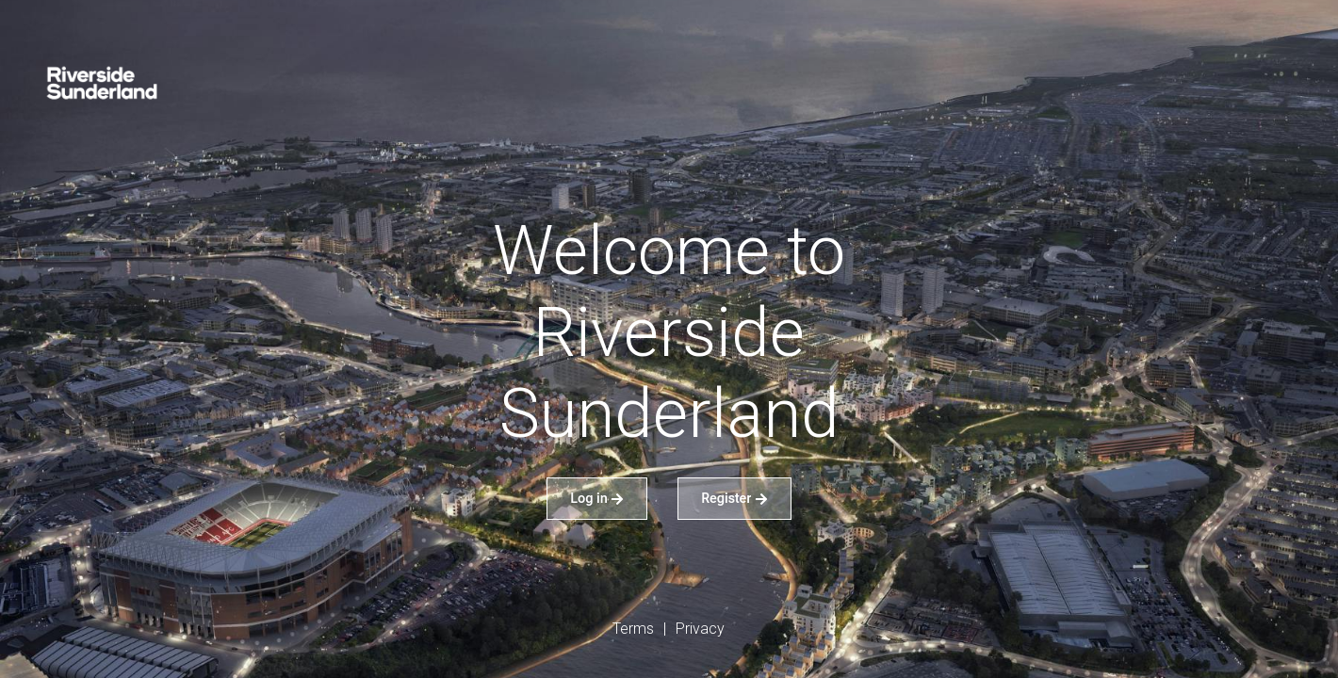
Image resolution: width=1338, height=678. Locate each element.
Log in (597, 498)
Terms (633, 629)
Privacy (700, 629)
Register (734, 498)
